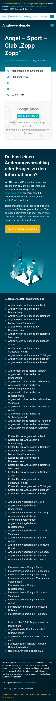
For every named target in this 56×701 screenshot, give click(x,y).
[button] (52, 25)
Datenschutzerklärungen (32, 129)
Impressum (7, 694)
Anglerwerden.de (16, 25)
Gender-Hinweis (32, 694)
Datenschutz (18, 694)
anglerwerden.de (13, 193)
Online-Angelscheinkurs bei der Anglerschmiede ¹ (27, 6)
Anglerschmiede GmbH (26, 683)
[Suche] (52, 16)
